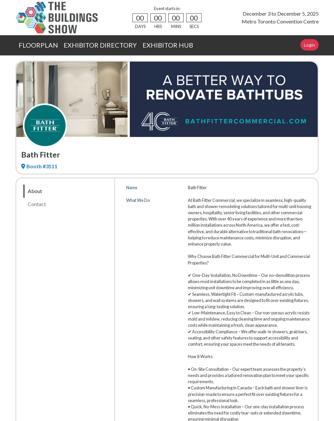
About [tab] (35, 191)
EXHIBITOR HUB (168, 45)
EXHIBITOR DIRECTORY (100, 45)
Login (309, 45)
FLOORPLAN (38, 45)
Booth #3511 (39, 166)
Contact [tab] (37, 204)
